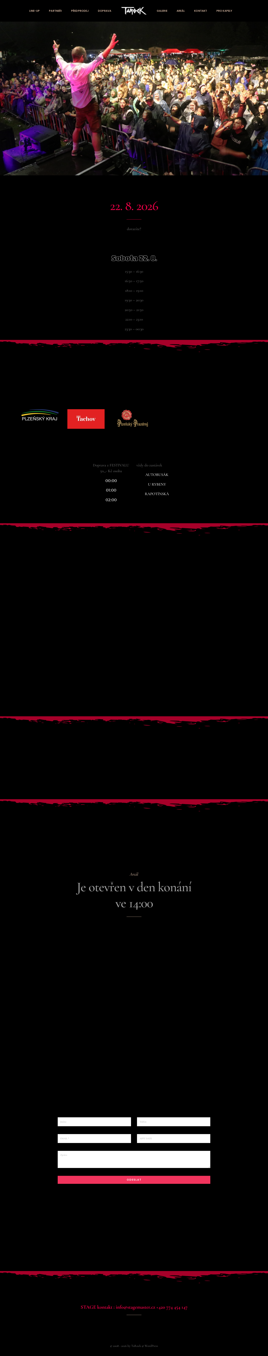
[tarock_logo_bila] (134, 9)
